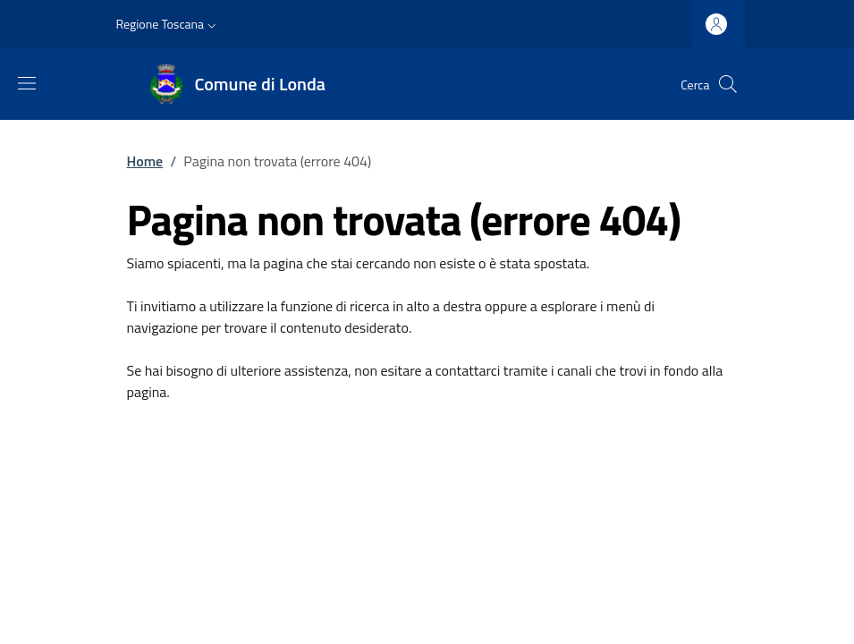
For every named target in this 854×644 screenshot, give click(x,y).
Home (145, 161)
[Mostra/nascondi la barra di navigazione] (27, 83)
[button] (168, 24)
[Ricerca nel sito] (728, 84)
